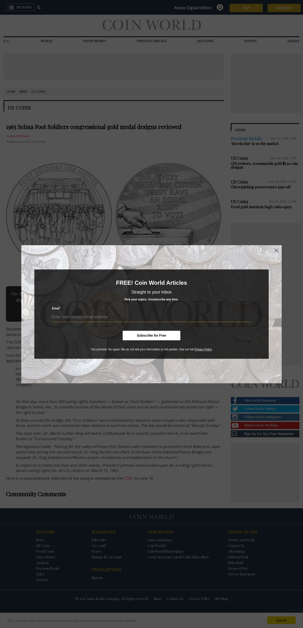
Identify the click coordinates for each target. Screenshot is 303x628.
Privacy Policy (203, 349)
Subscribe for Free (151, 335)
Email (56, 308)
